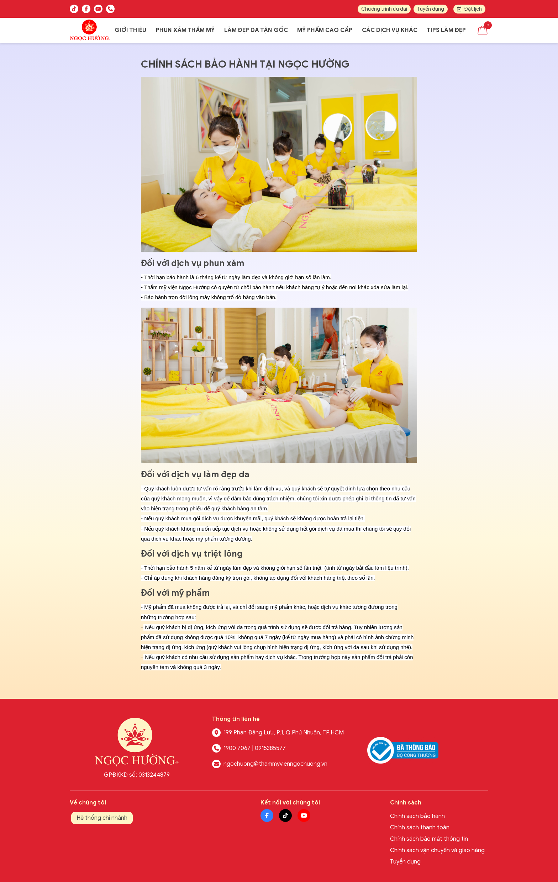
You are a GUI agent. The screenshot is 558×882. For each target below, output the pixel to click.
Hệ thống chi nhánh (102, 818)
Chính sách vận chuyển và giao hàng (437, 850)
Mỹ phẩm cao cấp (324, 30)
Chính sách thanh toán (419, 827)
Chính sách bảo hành (417, 816)
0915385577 (270, 748)
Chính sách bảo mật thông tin (429, 839)
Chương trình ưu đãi (384, 9)
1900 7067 (237, 748)
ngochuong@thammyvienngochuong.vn (275, 763)
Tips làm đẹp (446, 30)
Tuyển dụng (430, 9)
